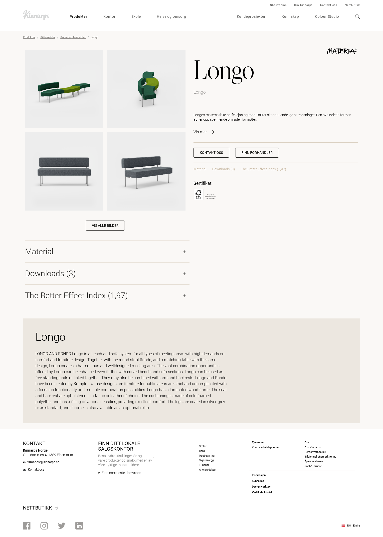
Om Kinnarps (303, 5)
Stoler (202, 446)
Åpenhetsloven (314, 461)
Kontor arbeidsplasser (265, 447)
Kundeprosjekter (251, 16)
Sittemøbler (47, 37)
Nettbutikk (352, 5)
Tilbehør (204, 465)
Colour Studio (327, 16)
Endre (356, 525)
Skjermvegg (206, 460)
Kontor (109, 16)
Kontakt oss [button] (211, 153)
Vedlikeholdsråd (262, 492)
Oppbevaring (206, 455)
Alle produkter (207, 469)
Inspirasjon (259, 475)
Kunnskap (290, 16)
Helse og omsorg (171, 16)
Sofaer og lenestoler (73, 37)
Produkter (78, 16)
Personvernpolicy (315, 452)
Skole (136, 16)
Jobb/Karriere (313, 466)
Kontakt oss (328, 5)
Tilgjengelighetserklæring (320, 456)
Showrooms (278, 5)
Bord (202, 451)
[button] (257, 153)
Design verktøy (261, 486)
